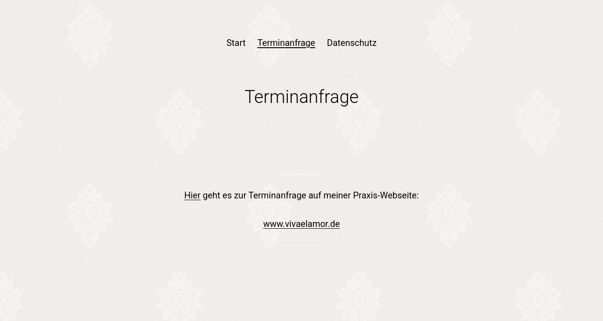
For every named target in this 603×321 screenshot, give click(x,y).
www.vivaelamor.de (301, 223)
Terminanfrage (286, 42)
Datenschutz (352, 42)
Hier (192, 195)
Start (235, 42)
